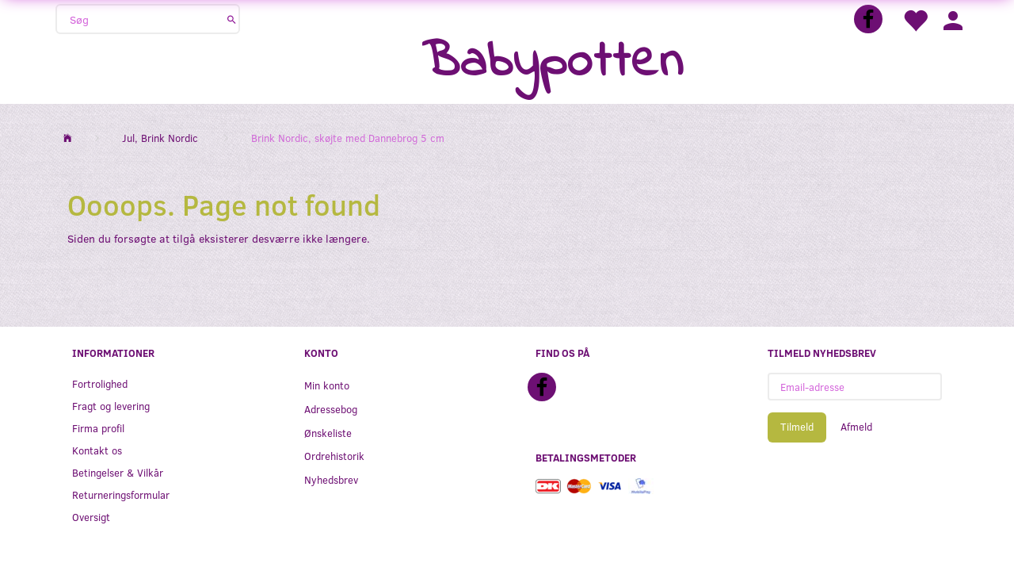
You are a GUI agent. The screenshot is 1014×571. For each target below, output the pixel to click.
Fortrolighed (100, 383)
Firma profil (98, 428)
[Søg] (231, 19)
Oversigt (91, 516)
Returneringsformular (121, 494)
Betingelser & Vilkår (117, 472)
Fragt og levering (111, 405)
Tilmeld (797, 427)
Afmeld (856, 427)
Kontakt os (97, 450)
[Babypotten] (552, 63)
